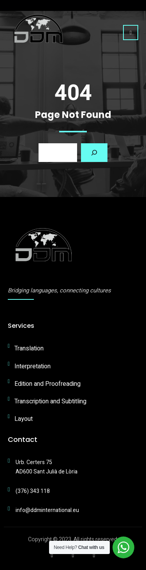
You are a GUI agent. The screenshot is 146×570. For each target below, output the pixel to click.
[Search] (94, 152)
